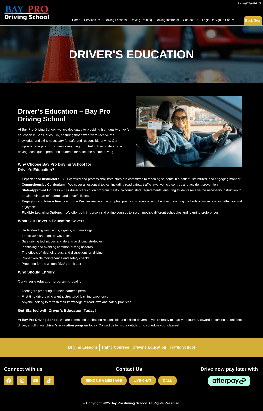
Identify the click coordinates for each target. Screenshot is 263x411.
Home (76, 20)
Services (92, 19)
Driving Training (141, 20)
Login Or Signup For (218, 19)
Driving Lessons (116, 20)
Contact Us (190, 20)
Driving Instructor (167, 20)
